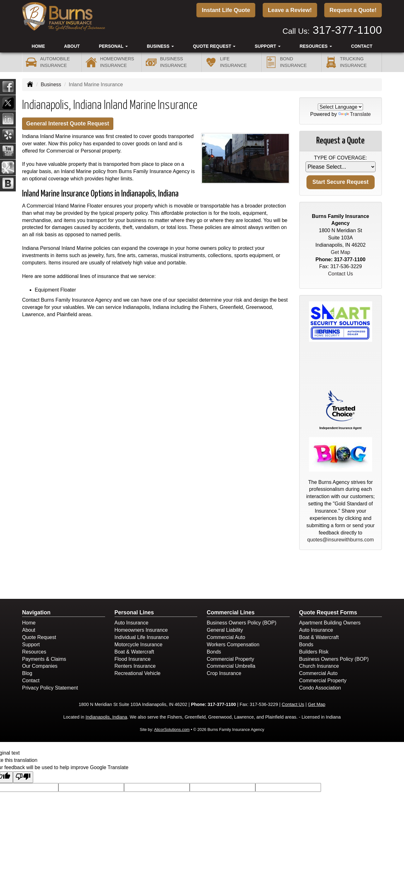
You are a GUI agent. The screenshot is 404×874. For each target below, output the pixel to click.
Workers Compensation (233, 644)
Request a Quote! (353, 10)
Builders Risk (314, 651)
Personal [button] (113, 44)
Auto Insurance (132, 622)
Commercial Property (230, 659)
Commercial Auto (226, 637)
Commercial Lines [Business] (231, 612)
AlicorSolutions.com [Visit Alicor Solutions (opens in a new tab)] (171, 729)
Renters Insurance (135, 666)
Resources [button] (316, 44)
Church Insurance (319, 666)
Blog (27, 673)
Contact (361, 44)
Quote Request (39, 637)
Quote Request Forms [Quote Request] (328, 612)
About (72, 44)
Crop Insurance (224, 673)
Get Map (340, 252)
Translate (354, 114)
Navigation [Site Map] (36, 612)
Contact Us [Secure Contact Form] (340, 273)
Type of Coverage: (340, 157)
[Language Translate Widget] (340, 107)
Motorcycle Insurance (139, 644)
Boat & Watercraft (134, 651)
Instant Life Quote (226, 10)
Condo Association (320, 687)
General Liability (225, 630)
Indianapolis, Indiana (106, 717)
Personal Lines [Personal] (134, 612)
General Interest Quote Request (71, 124)
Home (38, 44)
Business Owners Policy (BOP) (241, 622)
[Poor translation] (23, 777)
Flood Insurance (133, 659)
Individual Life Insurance (142, 637)
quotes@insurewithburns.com (340, 539)
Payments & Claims (44, 659)
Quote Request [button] (214, 44)
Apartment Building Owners (330, 622)
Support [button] (268, 44)
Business (51, 84)
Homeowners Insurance (141, 630)
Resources (34, 651)
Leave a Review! (290, 10)
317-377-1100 (347, 28)
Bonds (214, 651)
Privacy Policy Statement (50, 687)
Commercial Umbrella (231, 666)
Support (31, 644)
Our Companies (39, 666)
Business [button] (160, 44)
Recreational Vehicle (138, 673)
